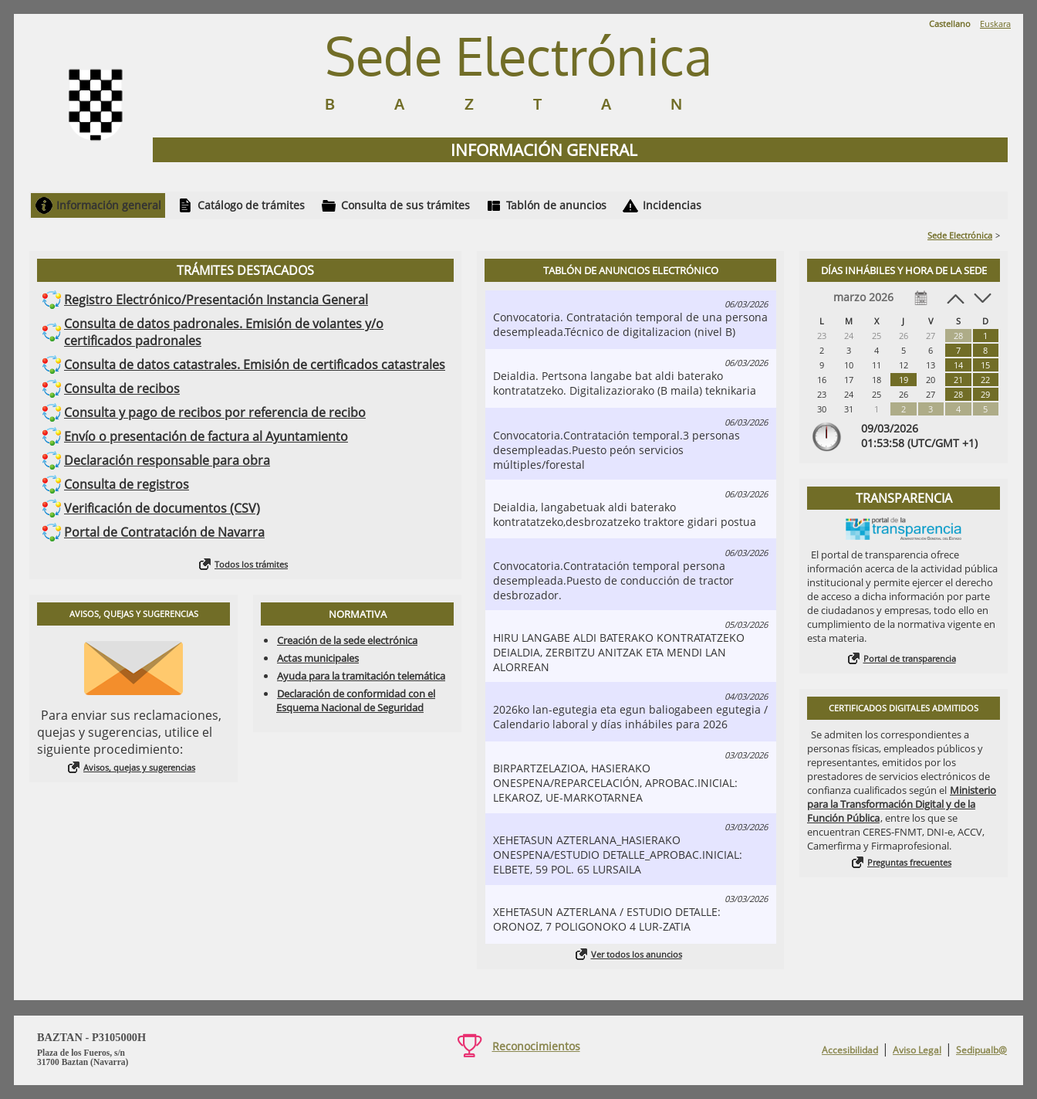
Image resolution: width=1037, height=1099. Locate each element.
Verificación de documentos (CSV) (162, 508)
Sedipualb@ (981, 1050)
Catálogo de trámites (251, 205)
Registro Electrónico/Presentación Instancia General (216, 299)
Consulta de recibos (122, 388)
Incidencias (672, 205)
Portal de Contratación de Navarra (164, 532)
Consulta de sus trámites (405, 205)
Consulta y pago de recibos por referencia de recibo (215, 412)
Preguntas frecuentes (909, 862)
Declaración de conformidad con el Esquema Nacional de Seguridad (355, 700)
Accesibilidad (850, 1050)
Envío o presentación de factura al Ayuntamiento (206, 436)
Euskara (995, 23)
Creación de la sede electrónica (347, 640)
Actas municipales (318, 658)
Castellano (950, 23)
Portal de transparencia (909, 658)
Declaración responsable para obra (167, 460)
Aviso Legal (917, 1050)
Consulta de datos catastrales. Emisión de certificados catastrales (254, 364)
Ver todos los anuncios (636, 954)
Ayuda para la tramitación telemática (361, 676)
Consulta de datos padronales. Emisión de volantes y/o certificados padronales (223, 332)
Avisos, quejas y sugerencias (139, 767)
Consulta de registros (126, 484)
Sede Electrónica (959, 235)
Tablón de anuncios (556, 205)
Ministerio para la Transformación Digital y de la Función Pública (901, 804)
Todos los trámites (251, 564)
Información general (108, 205)
